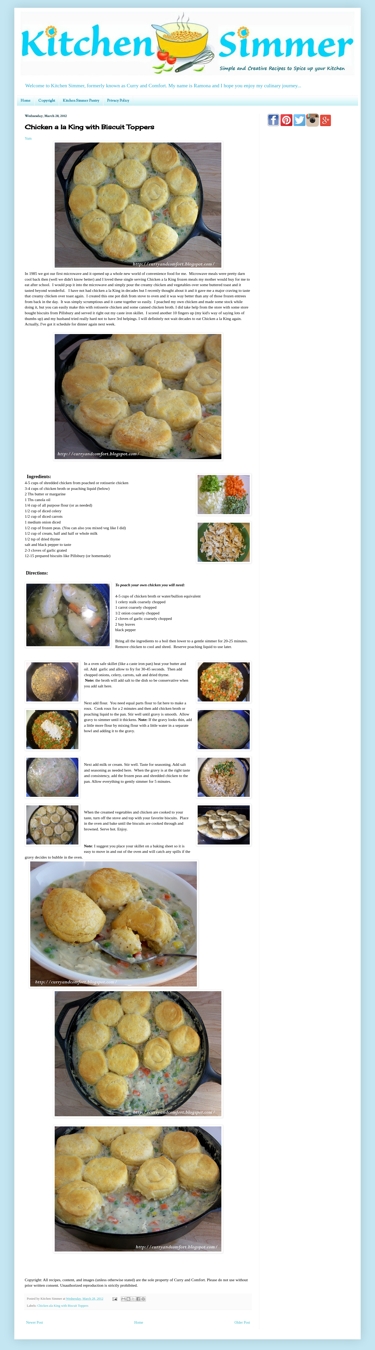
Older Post (242, 1322)
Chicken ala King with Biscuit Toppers (62, 1306)
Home (25, 100)
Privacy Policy (118, 100)
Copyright (46, 100)
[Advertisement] (308, 279)
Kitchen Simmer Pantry (81, 100)
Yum (28, 138)
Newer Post (34, 1322)
